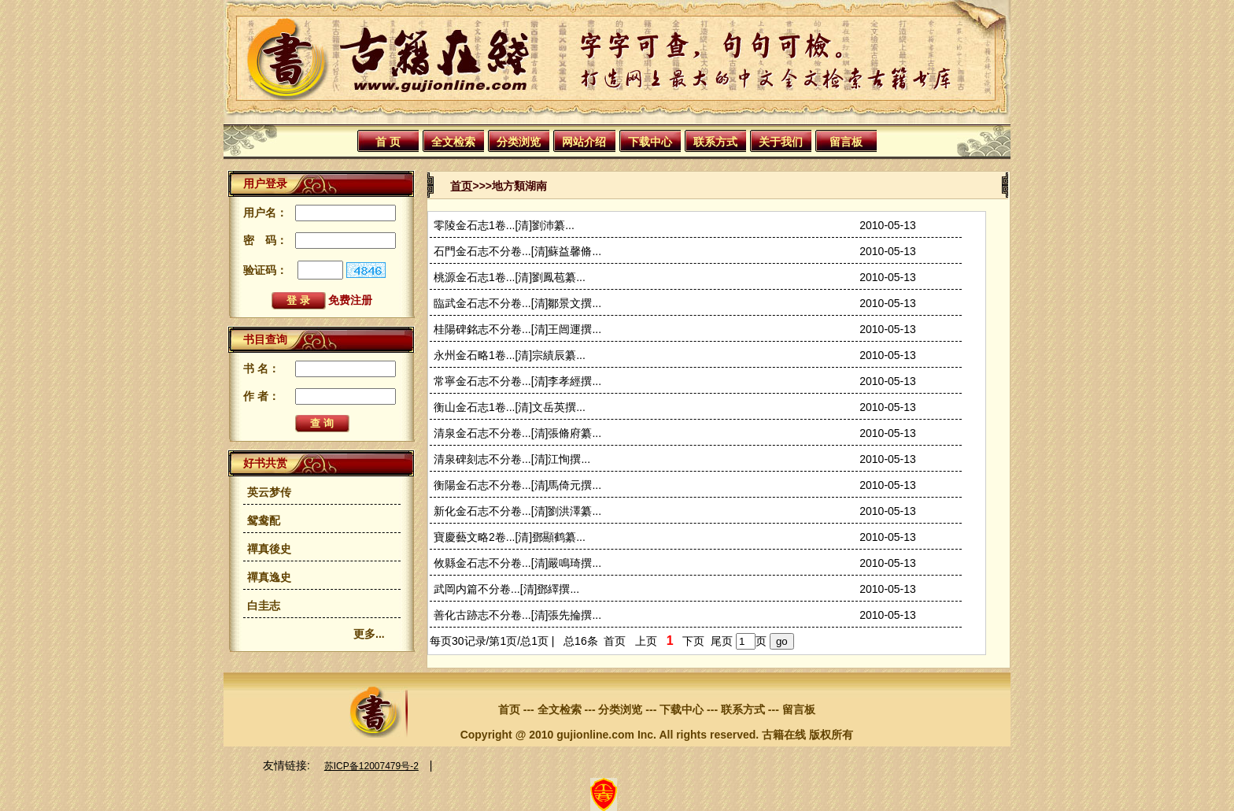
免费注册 (350, 300)
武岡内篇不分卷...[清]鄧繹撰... (506, 589)
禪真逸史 (269, 577)
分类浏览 (519, 141)
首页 (461, 186)
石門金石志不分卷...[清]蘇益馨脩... (517, 251)
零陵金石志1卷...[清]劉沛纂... (504, 225)
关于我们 (781, 141)
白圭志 (263, 605)
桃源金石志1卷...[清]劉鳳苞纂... (510, 277)
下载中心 (650, 141)
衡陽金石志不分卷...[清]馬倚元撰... (517, 485)
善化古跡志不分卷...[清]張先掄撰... (517, 615)
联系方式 (715, 141)
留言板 (846, 141)
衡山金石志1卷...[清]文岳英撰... (510, 407)
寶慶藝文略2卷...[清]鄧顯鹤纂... (510, 537)
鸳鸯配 (263, 520)
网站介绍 (584, 141)
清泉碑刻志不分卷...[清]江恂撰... (512, 459)
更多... (369, 634)
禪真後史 (269, 549)
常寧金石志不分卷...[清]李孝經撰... (517, 381)
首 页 (388, 141)
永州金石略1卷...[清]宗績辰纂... (510, 355)
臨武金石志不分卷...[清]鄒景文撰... (517, 303)
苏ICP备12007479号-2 (371, 766)
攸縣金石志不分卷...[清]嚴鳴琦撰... (517, 563)
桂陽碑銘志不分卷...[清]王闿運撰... (517, 329)
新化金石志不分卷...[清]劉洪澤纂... (517, 511)
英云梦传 (269, 492)
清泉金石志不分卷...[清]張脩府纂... (517, 433)
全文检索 (453, 141)
